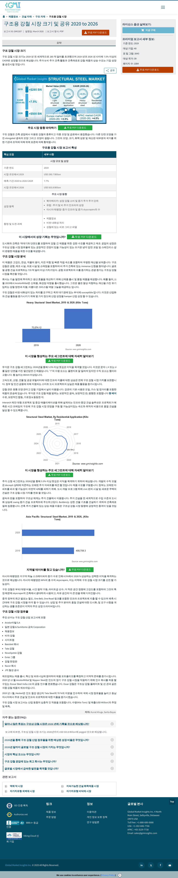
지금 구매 (148, 30)
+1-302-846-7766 (141, 826)
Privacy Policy (108, 875)
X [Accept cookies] (119, 875)
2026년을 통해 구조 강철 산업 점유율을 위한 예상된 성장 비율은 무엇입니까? (59, 740)
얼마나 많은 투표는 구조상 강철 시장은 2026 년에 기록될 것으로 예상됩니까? (60, 724)
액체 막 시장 (16, 786)
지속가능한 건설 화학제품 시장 (82, 786)
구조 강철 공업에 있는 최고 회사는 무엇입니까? (59, 761)
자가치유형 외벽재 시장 (22, 791)
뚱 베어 (112, 393)
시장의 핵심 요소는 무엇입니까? (59, 754)
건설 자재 (27, 16)
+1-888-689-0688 (145, 822)
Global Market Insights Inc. (18, 865)
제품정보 (13, 16)
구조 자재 (40, 16)
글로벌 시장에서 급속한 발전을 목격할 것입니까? (59, 768)
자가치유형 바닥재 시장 (78, 791)
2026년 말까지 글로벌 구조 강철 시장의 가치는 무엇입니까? (59, 747)
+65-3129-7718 (141, 829)
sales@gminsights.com (145, 833)
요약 (59, 42)
